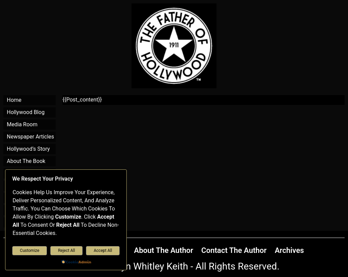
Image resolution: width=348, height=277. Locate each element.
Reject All (66, 250)
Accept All (103, 250)
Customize (29, 250)
